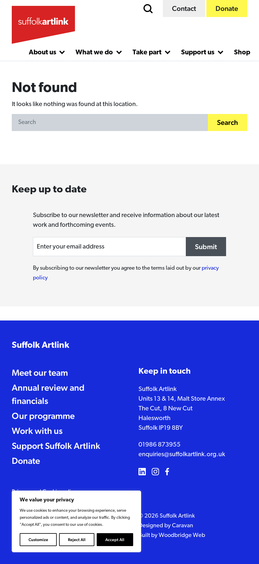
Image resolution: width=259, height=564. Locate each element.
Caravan (182, 526)
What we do (95, 52)
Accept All (114, 539)
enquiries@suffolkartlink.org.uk (181, 454)
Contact (184, 8)
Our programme (43, 416)
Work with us (37, 431)
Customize (38, 539)
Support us (198, 52)
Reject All (77, 539)
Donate (226, 8)
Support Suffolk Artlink (56, 446)
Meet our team (40, 372)
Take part (148, 52)
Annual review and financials (48, 394)
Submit (206, 247)
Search (227, 122)
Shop (242, 52)
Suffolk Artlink (40, 345)
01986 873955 (159, 445)
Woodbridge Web (182, 535)
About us (43, 52)
